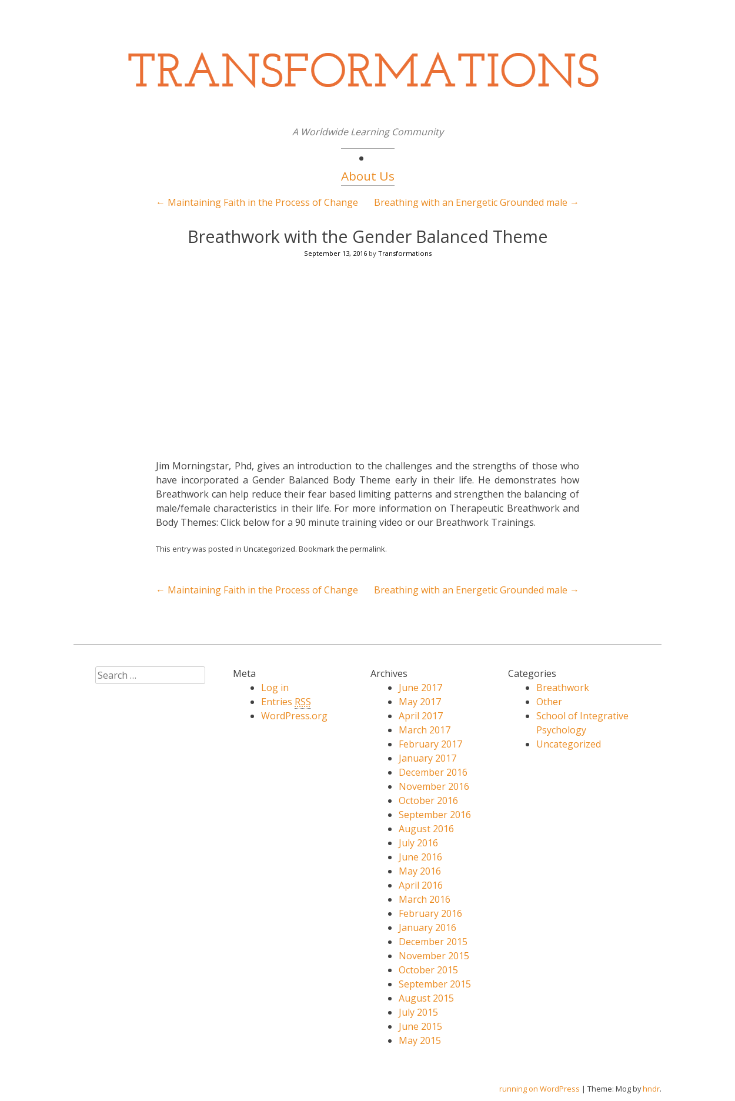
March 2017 (424, 729)
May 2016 (420, 871)
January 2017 (427, 758)
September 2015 (435, 983)
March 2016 (424, 899)
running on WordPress (539, 1088)
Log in (275, 687)
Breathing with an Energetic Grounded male (476, 202)
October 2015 (428, 969)
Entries (286, 702)
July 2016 (418, 842)
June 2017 (420, 687)
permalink (367, 548)
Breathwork (562, 687)
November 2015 (434, 955)
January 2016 (427, 927)
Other (549, 701)
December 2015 (433, 941)
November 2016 (434, 786)
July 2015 (418, 1012)
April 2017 (421, 715)
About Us (368, 176)
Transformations (405, 253)
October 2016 (428, 800)
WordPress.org (294, 715)
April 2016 (421, 885)
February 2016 (430, 913)
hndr (651, 1088)
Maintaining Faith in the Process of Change (257, 202)
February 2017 (430, 744)
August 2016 (426, 828)
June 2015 (420, 1026)
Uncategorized (269, 548)
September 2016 (435, 814)
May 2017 (420, 701)
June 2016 (420, 856)
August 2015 (426, 998)
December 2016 (433, 772)
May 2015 (420, 1040)
